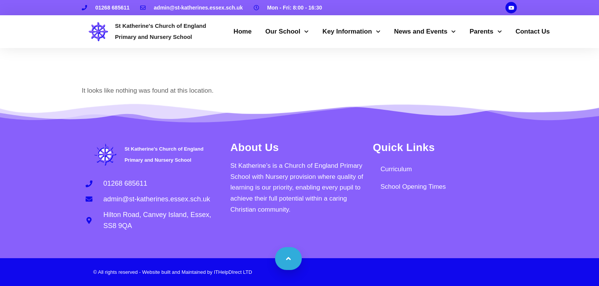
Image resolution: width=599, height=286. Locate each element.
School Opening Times (413, 186)
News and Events (425, 32)
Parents (485, 32)
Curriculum (396, 169)
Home (242, 31)
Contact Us (532, 31)
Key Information (351, 32)
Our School (287, 32)
